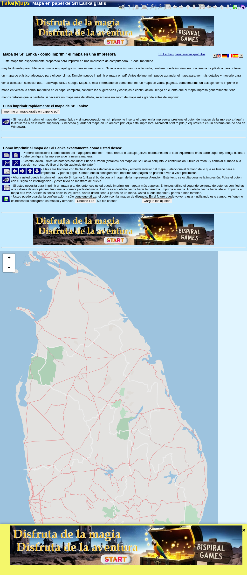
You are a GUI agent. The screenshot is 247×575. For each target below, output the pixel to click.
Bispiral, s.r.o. (49, 571)
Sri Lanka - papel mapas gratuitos (181, 54)
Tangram (167, 564)
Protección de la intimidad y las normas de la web (119, 571)
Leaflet (151, 564)
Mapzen (210, 564)
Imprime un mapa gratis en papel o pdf (30, 111)
